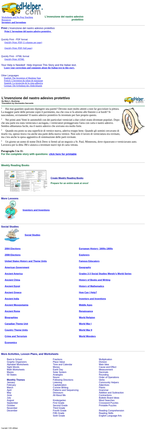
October (11, 405)
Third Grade (59, 408)
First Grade (58, 403)
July (9, 398)
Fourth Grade (59, 410)
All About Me (59, 395)
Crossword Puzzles (108, 403)
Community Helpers (109, 382)
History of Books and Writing (94, 280)
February (11, 385)
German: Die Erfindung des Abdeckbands (23, 86)
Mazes (10, 372)
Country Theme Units (16, 330)
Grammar (104, 390)
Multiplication (105, 359)
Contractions (105, 395)
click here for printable (63, 154)
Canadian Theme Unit (16, 324)
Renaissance (86, 311)
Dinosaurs (58, 392)
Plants (102, 387)
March (10, 387)
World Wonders (87, 336)
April (9, 390)
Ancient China (12, 280)
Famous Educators (89, 261)
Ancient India (12, 299)
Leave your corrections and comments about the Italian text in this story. (39, 68)
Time (55, 364)
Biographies (11, 317)
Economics (11, 342)
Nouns (56, 377)
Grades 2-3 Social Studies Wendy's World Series (105, 273)
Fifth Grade (58, 413)
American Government (17, 267)
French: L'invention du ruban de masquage (23, 80)
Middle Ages (85, 305)
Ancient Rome (12, 311)
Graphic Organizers (17, 362)
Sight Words (13, 367)
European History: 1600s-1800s (96, 248)
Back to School (14, 359)
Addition (103, 392)
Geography (85, 267)
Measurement (106, 369)
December (12, 410)
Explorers (84, 255)
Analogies (58, 375)
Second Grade (60, 405)
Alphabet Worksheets (18, 364)
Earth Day (58, 369)
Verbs (102, 380)
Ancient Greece (13, 292)
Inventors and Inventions (92, 299)
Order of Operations (109, 377)
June (9, 395)
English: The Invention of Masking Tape (22, 78)
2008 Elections (13, 255)
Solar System (59, 372)
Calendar (67, 364)
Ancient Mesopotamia (16, 305)
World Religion (87, 317)
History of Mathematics (91, 286)
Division (103, 362)
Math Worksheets (16, 369)
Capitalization (60, 385)
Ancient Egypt (12, 286)
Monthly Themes (16, 380)
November (12, 408)
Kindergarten (59, 400)
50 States (12, 375)
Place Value (59, 362)
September (12, 403)
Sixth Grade (59, 415)
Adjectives (104, 385)
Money (56, 367)
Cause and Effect (107, 367)
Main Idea (104, 364)
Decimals (103, 372)
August (10, 400)
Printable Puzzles (107, 405)
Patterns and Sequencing (66, 390)
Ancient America (14, 273)
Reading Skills (106, 413)
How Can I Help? (88, 292)
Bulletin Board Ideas (109, 398)
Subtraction (118, 392)
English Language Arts (110, 415)
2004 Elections (13, 248)
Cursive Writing (60, 387)
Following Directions (63, 380)
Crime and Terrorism (16, 336)
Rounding (104, 375)
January (11, 382)
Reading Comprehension (111, 410)
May (9, 392)
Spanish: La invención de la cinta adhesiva (23, 83)
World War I (85, 324)
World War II (85, 330)
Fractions (57, 359)
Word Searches (106, 400)
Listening (57, 382)
